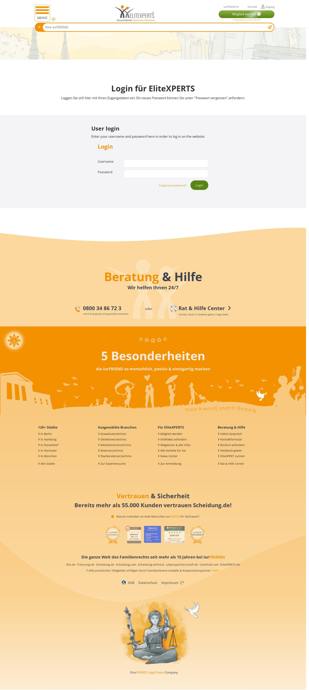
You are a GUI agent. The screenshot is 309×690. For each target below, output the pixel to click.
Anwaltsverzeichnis (113, 434)
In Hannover (49, 450)
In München (49, 456)
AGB (131, 583)
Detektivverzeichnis (113, 439)
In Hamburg (49, 439)
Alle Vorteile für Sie (173, 450)
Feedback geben (231, 450)
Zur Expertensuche (113, 463)
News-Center (169, 456)
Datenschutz (147, 583)
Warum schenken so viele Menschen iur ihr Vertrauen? (155, 516)
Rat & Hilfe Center (232, 463)
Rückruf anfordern (232, 445)
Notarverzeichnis (111, 450)
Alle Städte (48, 463)
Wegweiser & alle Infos (246, 19)
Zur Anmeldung (170, 463)
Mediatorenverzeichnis (115, 445)
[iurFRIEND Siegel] (112, 535)
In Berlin (46, 434)
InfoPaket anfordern (173, 439)
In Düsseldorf (49, 445)
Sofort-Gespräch (231, 434)
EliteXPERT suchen (232, 456)
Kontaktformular (231, 439)
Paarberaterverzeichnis (116, 456)
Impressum (169, 583)
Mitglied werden (171, 434)
